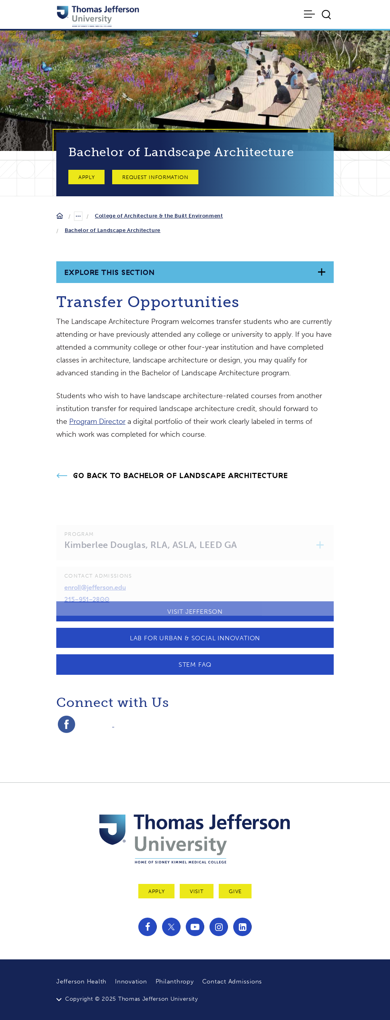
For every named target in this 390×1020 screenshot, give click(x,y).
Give (235, 891)
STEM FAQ (195, 664)
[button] (320, 552)
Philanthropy (175, 981)
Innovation (131, 981)
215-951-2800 (86, 606)
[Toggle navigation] (310, 14)
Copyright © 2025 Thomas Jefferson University (131, 999)
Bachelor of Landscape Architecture (112, 230)
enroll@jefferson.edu (95, 594)
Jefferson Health (81, 981)
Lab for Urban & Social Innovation (195, 638)
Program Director (97, 421)
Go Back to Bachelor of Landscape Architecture (180, 475)
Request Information (155, 177)
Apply (86, 177)
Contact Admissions (232, 981)
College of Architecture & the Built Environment (159, 216)
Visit (196, 891)
